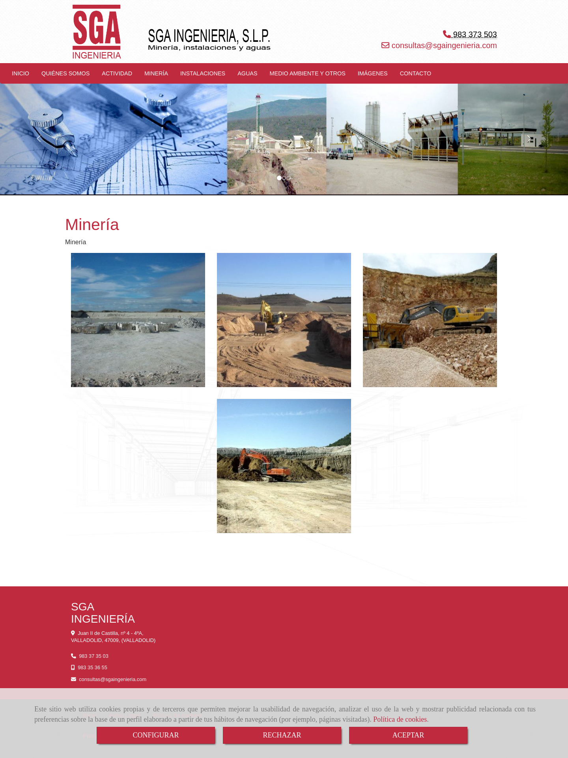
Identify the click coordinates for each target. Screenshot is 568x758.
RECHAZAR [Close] (282, 735)
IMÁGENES (373, 73)
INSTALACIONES (202, 73)
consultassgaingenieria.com (443, 45)
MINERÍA (156, 73)
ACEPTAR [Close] (408, 735)
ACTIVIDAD (117, 73)
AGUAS (247, 73)
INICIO (20, 73)
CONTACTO (415, 73)
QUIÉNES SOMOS (65, 73)
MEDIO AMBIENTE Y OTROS (308, 73)
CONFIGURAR (156, 735)
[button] (42, 135)
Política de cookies (400, 719)
